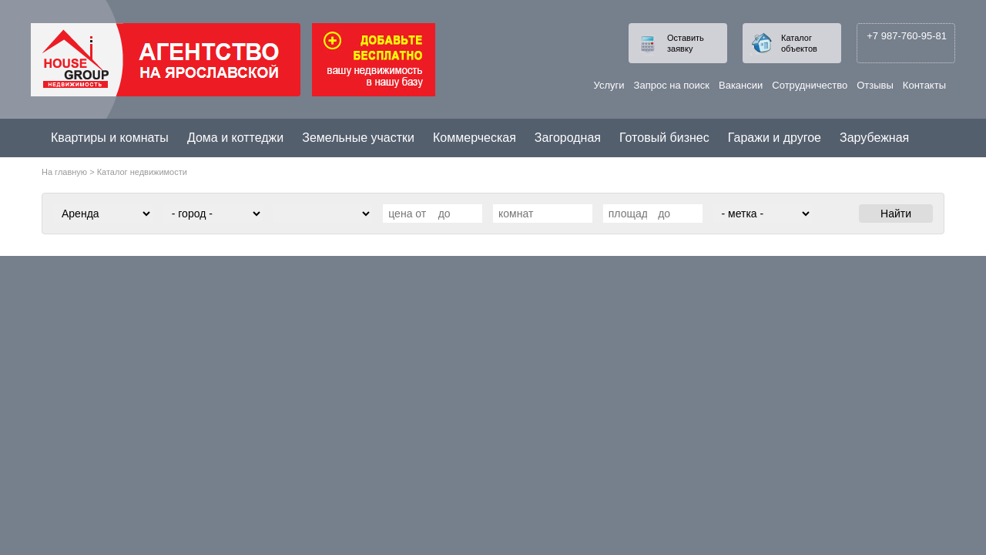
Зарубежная (874, 137)
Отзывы (875, 85)
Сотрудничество (809, 85)
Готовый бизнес (664, 137)
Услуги (609, 85)
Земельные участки (358, 137)
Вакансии (741, 85)
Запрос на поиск (671, 85)
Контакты (924, 85)
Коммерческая (474, 137)
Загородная (568, 137)
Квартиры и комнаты (110, 137)
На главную (64, 172)
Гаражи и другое (774, 137)
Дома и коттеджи (235, 137)
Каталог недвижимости (142, 172)
